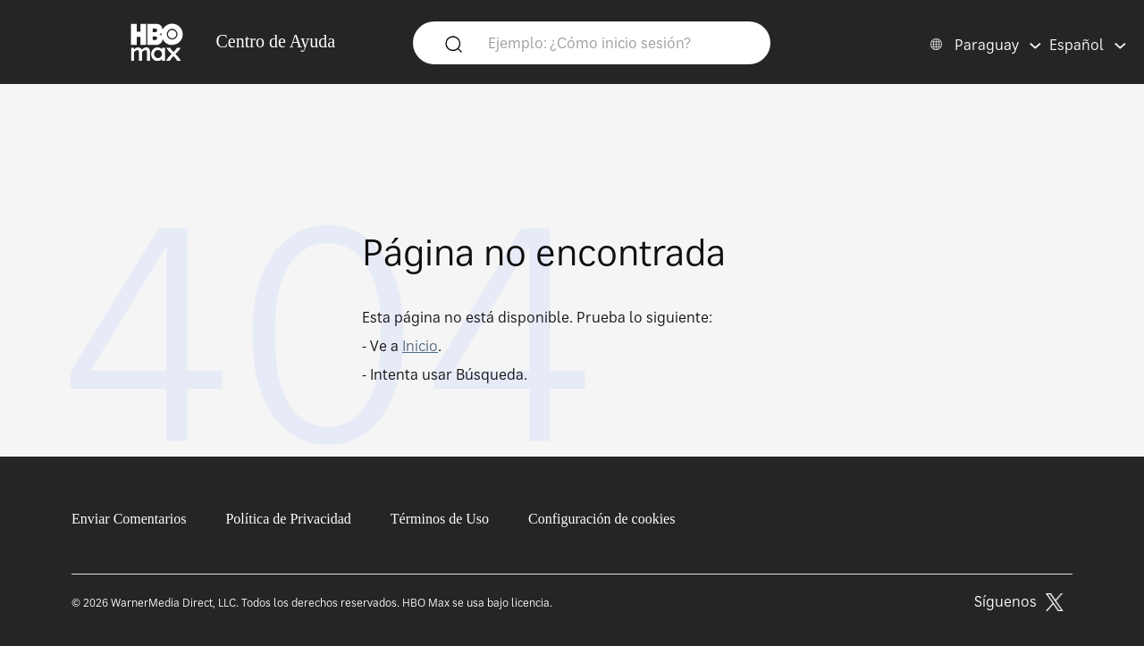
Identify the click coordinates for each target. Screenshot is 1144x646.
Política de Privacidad (287, 518)
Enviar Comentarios (129, 518)
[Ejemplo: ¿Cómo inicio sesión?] (617, 42)
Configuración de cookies (601, 518)
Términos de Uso (440, 518)
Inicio (420, 346)
